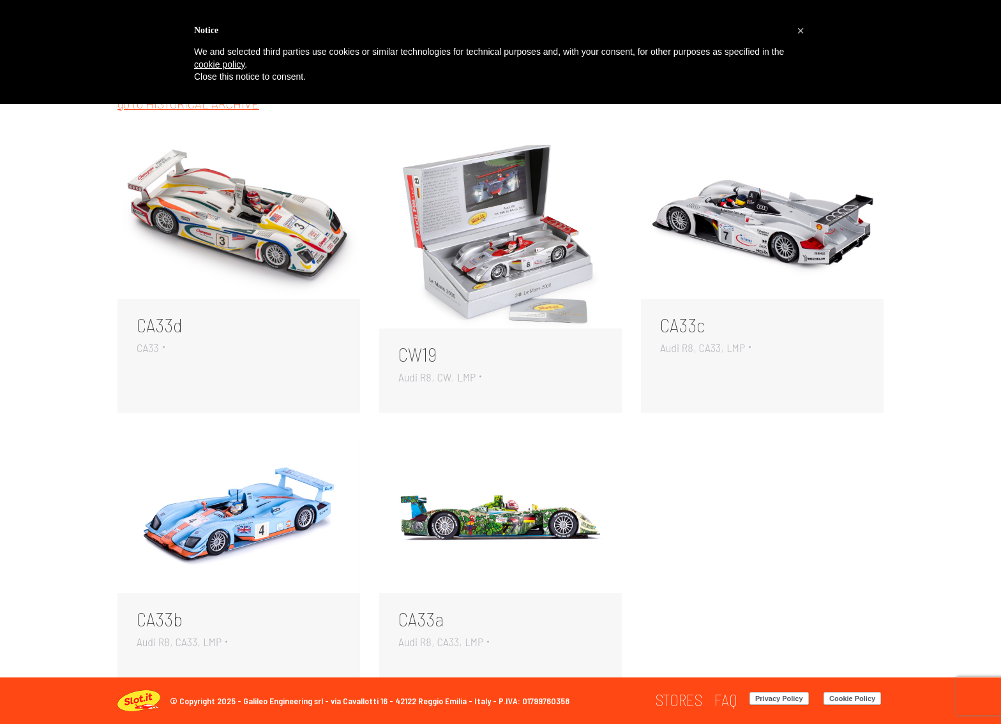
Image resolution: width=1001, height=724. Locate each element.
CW (444, 377)
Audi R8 (415, 377)
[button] (800, 30)
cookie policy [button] (219, 64)
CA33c (682, 324)
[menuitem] (679, 700)
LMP (466, 377)
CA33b (160, 618)
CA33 (148, 348)
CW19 (417, 354)
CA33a (421, 618)
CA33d (160, 324)
